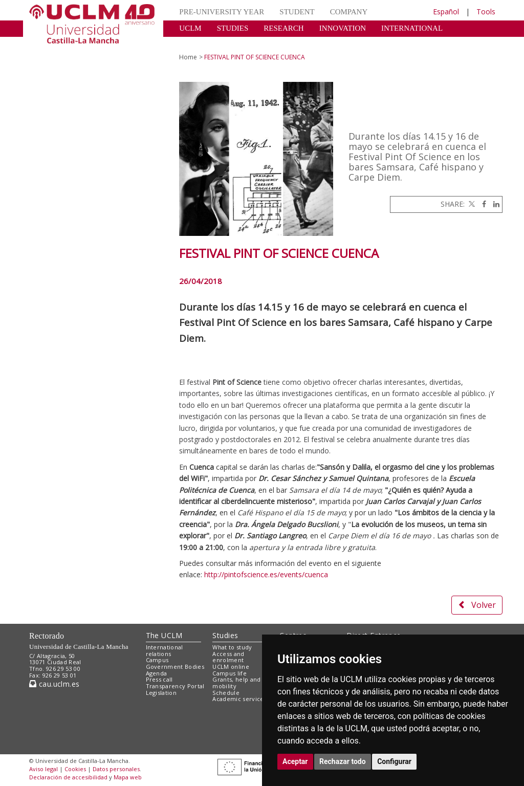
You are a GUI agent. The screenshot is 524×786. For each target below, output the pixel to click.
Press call (159, 679)
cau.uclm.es (54, 684)
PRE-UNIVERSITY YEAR (221, 12)
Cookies (75, 769)
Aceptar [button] (295, 761)
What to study (232, 647)
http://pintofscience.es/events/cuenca (266, 574)
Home (188, 57)
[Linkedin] (493, 204)
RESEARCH (283, 28)
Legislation (161, 692)
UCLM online (230, 666)
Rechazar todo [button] (342, 761)
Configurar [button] (394, 761)
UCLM (190, 28)
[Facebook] (481, 204)
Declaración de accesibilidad (68, 777)
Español (446, 11)
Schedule (225, 692)
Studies (225, 635)
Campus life (229, 673)
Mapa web (128, 777)
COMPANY (349, 12)
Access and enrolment (228, 657)
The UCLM (164, 635)
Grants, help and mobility (236, 682)
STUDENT (296, 12)
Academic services (239, 699)
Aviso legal (43, 769)
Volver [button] (477, 604)
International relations (164, 650)
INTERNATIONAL (412, 28)
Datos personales (116, 769)
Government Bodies (175, 666)
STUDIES (233, 28)
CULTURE (196, 43)
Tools (485, 11)
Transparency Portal (175, 686)
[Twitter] (471, 204)
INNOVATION (342, 28)
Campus (157, 660)
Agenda (156, 673)
